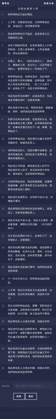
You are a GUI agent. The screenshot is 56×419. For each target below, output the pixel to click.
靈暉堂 (6, 3)
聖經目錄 (49, 3)
